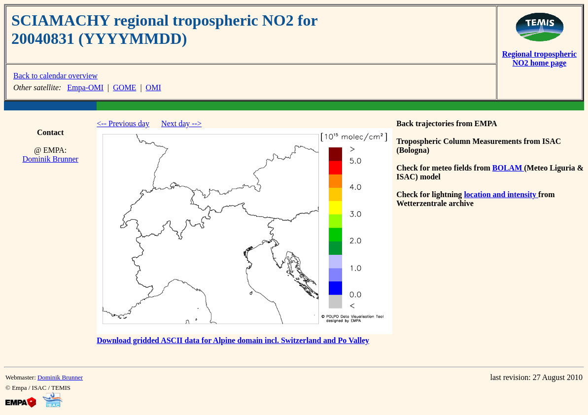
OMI (153, 87)
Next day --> (181, 123)
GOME (124, 87)
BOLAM (508, 168)
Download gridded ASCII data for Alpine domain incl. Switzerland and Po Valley (233, 340)
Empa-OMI (85, 87)
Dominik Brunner (50, 159)
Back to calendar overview (55, 75)
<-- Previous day (123, 123)
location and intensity (501, 194)
